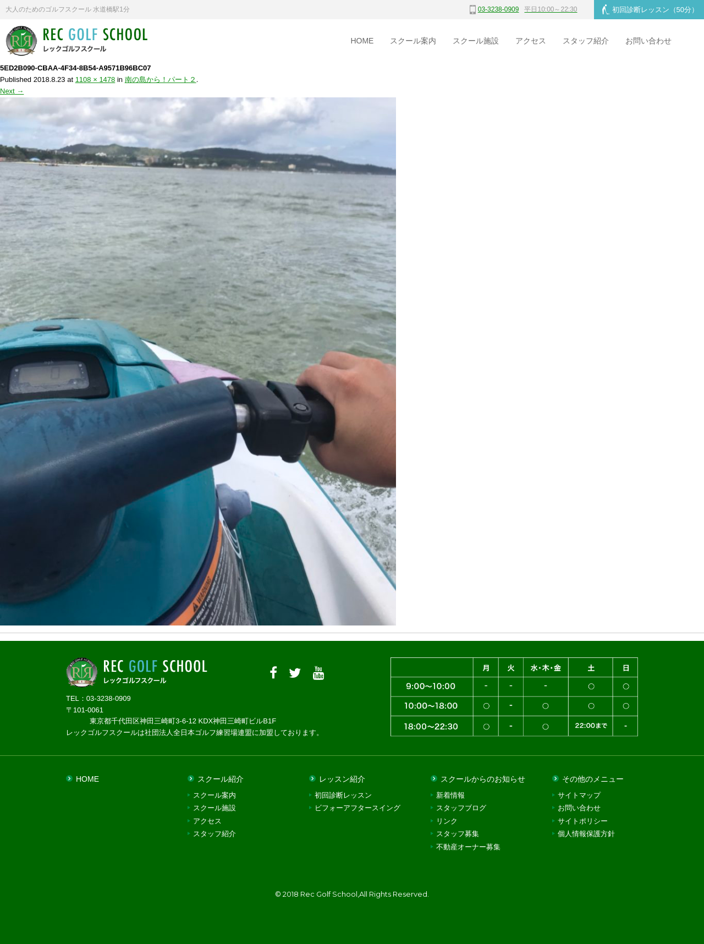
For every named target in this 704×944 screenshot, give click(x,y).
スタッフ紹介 (586, 40)
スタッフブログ (461, 808)
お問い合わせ (648, 40)
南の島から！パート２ (160, 79)
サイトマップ (579, 795)
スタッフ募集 (457, 834)
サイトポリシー (583, 821)
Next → (12, 91)
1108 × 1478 (95, 79)
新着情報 (450, 795)
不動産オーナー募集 (468, 847)
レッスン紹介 (342, 779)
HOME (361, 40)
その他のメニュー (593, 779)
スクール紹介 (220, 779)
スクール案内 (413, 40)
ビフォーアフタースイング (357, 808)
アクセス (530, 40)
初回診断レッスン (650, 9)
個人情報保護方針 (586, 834)
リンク (447, 821)
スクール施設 (476, 40)
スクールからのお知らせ (483, 779)
